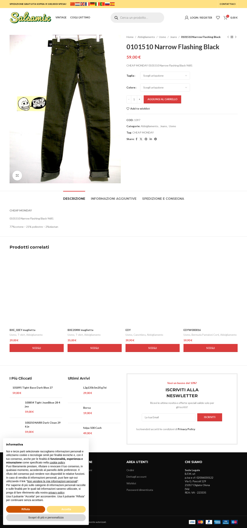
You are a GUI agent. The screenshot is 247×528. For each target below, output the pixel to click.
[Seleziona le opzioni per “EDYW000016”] (210, 348)
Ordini (130, 470)
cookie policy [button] (57, 462)
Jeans (173, 36)
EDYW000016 (192, 330)
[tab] (74, 197)
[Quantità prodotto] (134, 99)
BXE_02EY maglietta (22, 330)
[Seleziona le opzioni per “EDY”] (153, 348)
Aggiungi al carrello (162, 99)
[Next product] (236, 37)
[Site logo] (31, 17)
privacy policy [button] (56, 492)
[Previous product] (228, 37)
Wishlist (131, 483)
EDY (128, 330)
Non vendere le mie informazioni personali (52, 481)
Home (130, 36)
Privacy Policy (186, 429)
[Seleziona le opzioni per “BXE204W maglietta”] (95, 348)
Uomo (162, 36)
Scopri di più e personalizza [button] (46, 517)
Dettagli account (136, 476)
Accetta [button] (66, 509)
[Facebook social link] (137, 139)
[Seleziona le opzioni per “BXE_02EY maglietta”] (37, 348)
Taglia (130, 75)
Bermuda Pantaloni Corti (205, 334)
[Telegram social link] (155, 139)
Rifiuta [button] (25, 509)
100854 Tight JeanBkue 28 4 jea (42, 404)
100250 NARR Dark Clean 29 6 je (42, 424)
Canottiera (140, 334)
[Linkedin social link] (150, 139)
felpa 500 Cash (92, 427)
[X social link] (141, 139)
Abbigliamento (146, 36)
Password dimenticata (139, 489)
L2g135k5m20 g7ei (95, 387)
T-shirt (21, 334)
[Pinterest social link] (145, 139)
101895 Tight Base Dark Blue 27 (32, 387)
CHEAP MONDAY (143, 132)
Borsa (87, 407)
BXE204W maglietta (80, 330)
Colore (130, 87)
